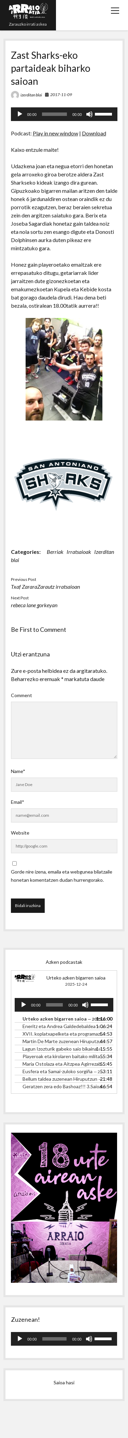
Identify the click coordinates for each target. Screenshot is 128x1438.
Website (20, 833)
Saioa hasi (64, 1382)
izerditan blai (31, 94)
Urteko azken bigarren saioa (75, 978)
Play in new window (55, 133)
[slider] (54, 114)
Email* (17, 802)
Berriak (55, 551)
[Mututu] (89, 114)
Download (94, 133)
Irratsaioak (79, 551)
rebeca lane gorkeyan (34, 605)
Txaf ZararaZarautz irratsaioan (45, 586)
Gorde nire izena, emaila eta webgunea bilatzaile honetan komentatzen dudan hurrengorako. (61, 876)
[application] (64, 114)
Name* (18, 771)
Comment (21, 695)
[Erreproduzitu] (19, 114)
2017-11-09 (61, 94)
